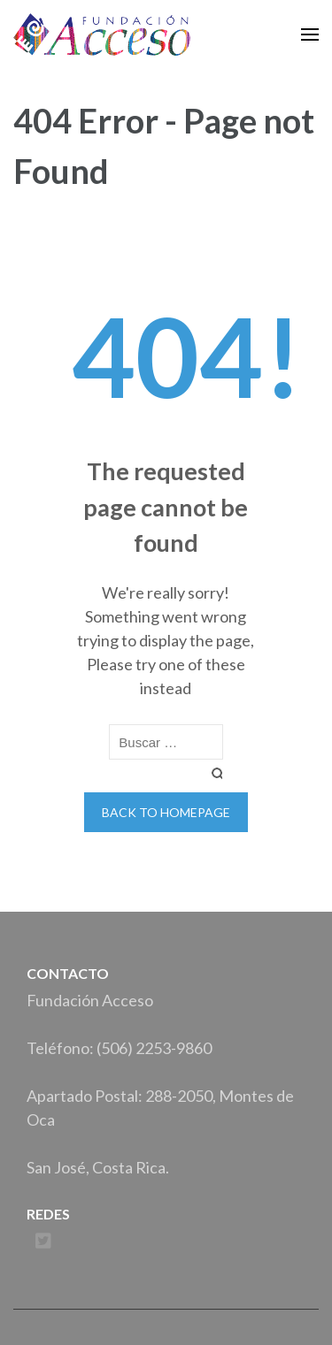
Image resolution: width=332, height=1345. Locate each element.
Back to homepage (166, 812)
